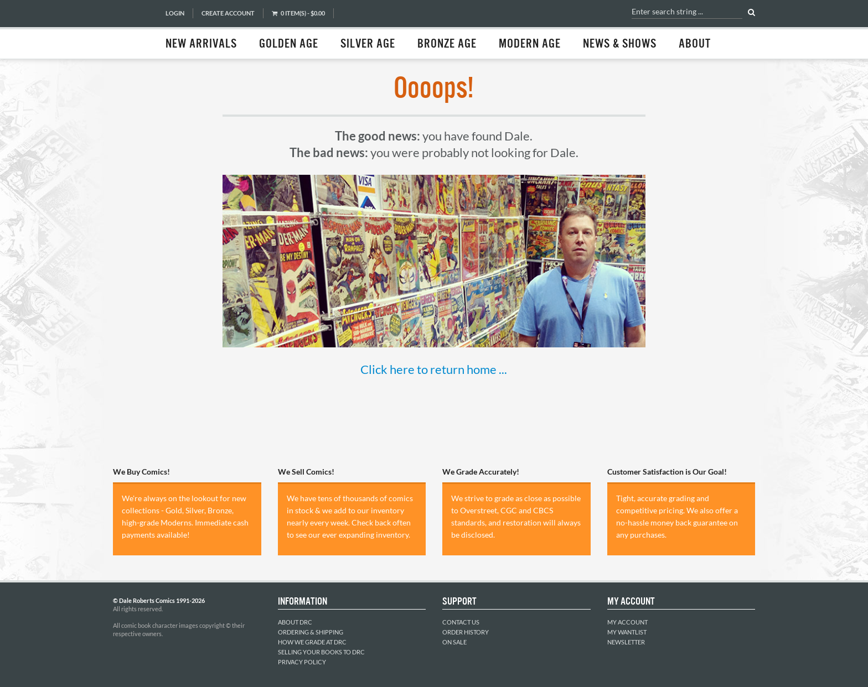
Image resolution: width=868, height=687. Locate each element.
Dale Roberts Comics (133, 29)
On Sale (454, 642)
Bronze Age (447, 44)
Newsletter (626, 642)
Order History (465, 632)
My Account (627, 622)
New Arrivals (201, 44)
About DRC (295, 622)
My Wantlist (627, 632)
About (695, 44)
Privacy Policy (302, 661)
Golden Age (288, 44)
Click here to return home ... (433, 369)
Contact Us (460, 622)
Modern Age (530, 44)
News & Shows (620, 44)
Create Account (228, 13)
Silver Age (367, 44)
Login (175, 13)
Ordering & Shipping (310, 632)
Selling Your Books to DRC (321, 651)
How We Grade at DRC (312, 642)
